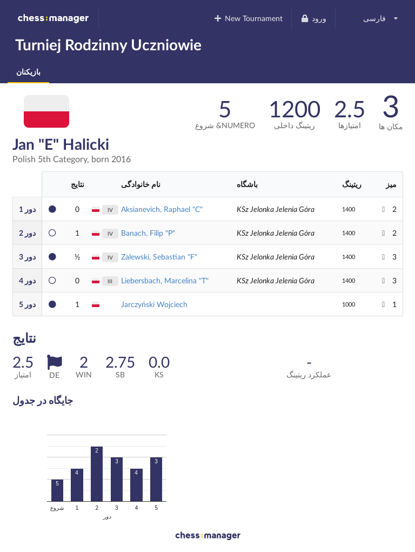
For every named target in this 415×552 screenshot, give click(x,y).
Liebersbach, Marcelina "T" (165, 280)
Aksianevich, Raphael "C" (162, 209)
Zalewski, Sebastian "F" (159, 256)
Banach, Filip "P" (148, 232)
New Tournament (248, 18)
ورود (313, 18)
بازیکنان (28, 71)
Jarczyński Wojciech (154, 304)
